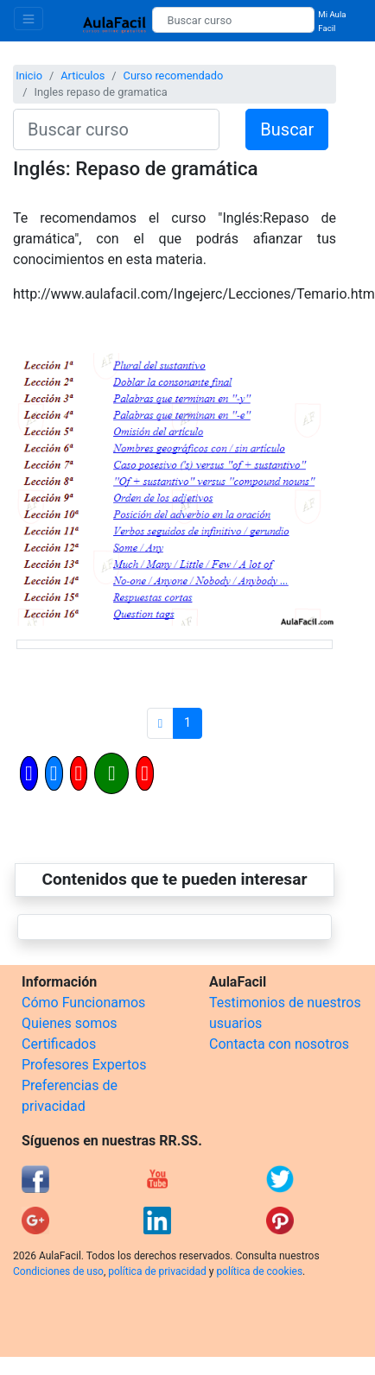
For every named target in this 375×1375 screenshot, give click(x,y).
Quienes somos (70, 1023)
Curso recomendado (174, 75)
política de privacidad (157, 1271)
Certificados (59, 1044)
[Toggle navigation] (28, 18)
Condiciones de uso (58, 1271)
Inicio (29, 75)
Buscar (287, 129)
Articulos (82, 75)
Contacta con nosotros (279, 1044)
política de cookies (259, 1271)
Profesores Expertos (84, 1064)
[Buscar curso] (233, 20)
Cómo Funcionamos (83, 1002)
